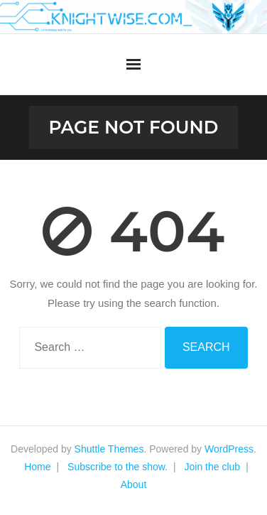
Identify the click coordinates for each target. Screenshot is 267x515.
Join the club (213, 466)
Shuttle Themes (109, 449)
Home (37, 466)
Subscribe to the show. (117, 466)
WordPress (229, 449)
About (134, 484)
